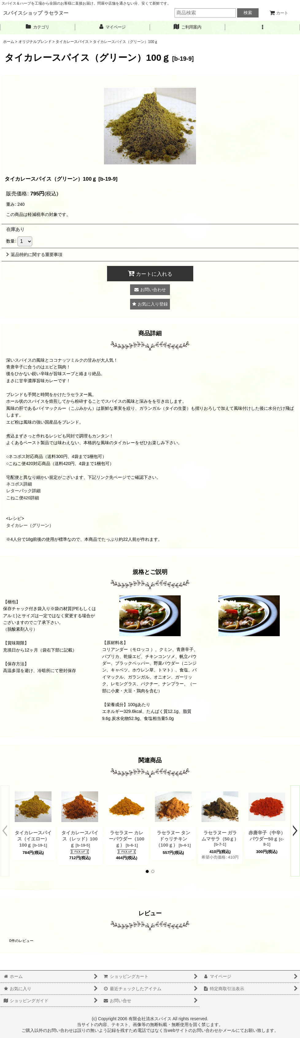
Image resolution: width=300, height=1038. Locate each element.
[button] (262, 27)
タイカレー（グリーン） (29, 525)
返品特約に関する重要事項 (34, 254)
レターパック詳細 (23, 490)
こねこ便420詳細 (22, 497)
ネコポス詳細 (19, 484)
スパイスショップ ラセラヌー (35, 13)
